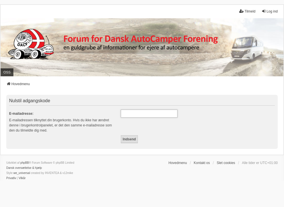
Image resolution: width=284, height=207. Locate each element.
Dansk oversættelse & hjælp (24, 167)
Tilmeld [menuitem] (247, 11)
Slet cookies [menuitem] (226, 163)
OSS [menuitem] (7, 72)
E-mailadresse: (21, 114)
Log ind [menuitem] (269, 11)
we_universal (21, 173)
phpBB (24, 162)
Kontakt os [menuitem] (202, 163)
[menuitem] (11, 178)
